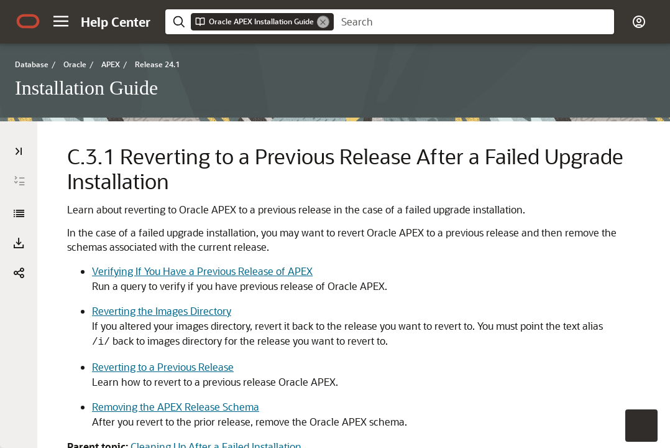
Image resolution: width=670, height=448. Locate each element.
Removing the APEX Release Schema (175, 406)
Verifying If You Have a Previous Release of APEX (202, 271)
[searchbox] (474, 22)
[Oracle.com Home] (28, 21)
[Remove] (323, 22)
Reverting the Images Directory (161, 310)
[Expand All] (19, 181)
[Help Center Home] (115, 21)
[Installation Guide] (18, 213)
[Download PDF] (18, 243)
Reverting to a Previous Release (163, 366)
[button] (61, 21)
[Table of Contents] (18, 151)
